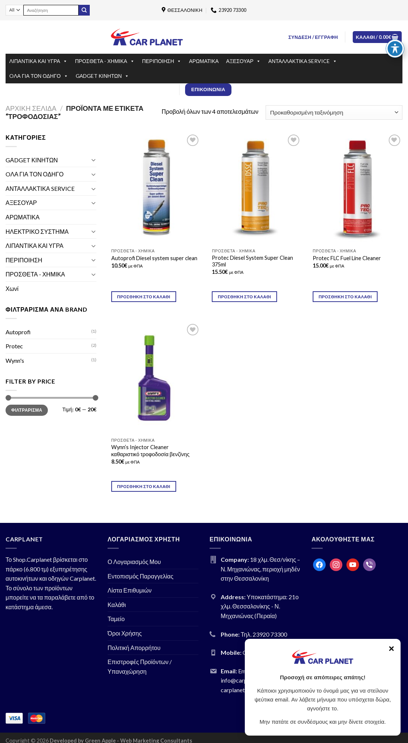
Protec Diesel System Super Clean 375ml (252, 261)
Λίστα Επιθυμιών (130, 590)
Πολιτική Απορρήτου (134, 647)
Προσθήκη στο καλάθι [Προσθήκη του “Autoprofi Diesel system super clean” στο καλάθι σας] (144, 296)
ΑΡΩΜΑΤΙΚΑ (203, 61)
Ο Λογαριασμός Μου (134, 561)
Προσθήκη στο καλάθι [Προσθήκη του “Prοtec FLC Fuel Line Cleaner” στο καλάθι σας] (345, 296)
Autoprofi (18, 331)
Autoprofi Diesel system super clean (154, 258)
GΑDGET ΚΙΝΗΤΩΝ (102, 76)
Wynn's (15, 360)
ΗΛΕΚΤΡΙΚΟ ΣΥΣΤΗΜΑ (37, 231)
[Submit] (84, 10)
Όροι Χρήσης (125, 633)
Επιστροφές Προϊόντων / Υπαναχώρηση (140, 666)
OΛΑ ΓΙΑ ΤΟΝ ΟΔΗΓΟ (38, 76)
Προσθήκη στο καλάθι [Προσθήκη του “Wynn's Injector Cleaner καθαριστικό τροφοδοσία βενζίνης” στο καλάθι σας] (144, 486)
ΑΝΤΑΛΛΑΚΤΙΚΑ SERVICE (302, 61)
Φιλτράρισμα (26, 410)
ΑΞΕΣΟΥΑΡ (243, 61)
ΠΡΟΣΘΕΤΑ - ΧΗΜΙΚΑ (105, 61)
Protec (14, 345)
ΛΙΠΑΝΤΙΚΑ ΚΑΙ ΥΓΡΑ (38, 61)
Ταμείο (116, 618)
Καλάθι (117, 604)
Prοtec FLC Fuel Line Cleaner (347, 258)
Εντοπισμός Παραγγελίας (141, 576)
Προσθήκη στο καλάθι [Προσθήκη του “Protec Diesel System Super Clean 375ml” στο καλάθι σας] (244, 296)
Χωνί (12, 288)
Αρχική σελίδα (31, 108)
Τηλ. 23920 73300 (264, 634)
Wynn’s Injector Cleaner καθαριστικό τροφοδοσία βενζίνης (150, 450)
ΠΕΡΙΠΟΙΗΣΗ (161, 61)
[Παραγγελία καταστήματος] (334, 112)
